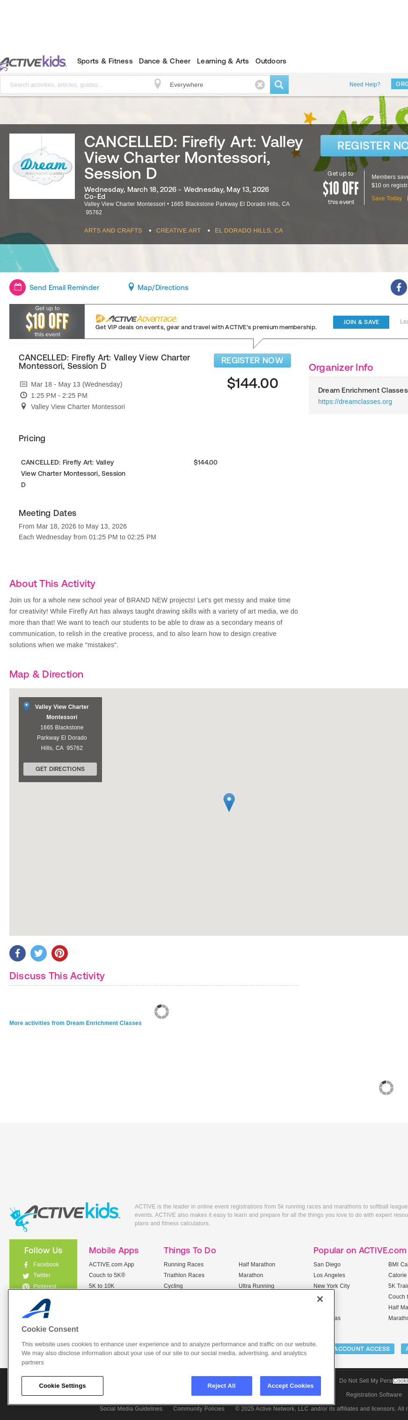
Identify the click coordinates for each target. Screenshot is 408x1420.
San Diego (327, 1264)
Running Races (184, 1264)
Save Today (387, 198)
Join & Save (361, 321)
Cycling (173, 1286)
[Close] (320, 1299)
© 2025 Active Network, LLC (272, 1409)
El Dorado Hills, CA (249, 230)
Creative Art (178, 230)
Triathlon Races (184, 1275)
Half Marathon (257, 1264)
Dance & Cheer (164, 61)
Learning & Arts (223, 61)
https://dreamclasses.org (355, 401)
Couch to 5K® (107, 1275)
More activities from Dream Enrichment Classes (75, 1023)
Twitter (42, 1275)
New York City (331, 1286)
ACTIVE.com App (111, 1264)
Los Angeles (329, 1275)
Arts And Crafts (113, 230)
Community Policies (199, 1409)
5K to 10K (102, 1286)
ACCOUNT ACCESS (362, 1348)
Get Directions (60, 768)
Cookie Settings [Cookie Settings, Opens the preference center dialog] (62, 1385)
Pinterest (45, 1286)
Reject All (222, 1385)
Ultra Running (257, 1286)
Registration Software (374, 1395)
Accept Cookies (290, 1385)
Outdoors (270, 61)
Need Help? (365, 84)
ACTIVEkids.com (65, 1217)
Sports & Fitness (105, 61)
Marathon (251, 1275)
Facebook (46, 1264)
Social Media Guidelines (131, 1409)
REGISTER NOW (252, 360)
